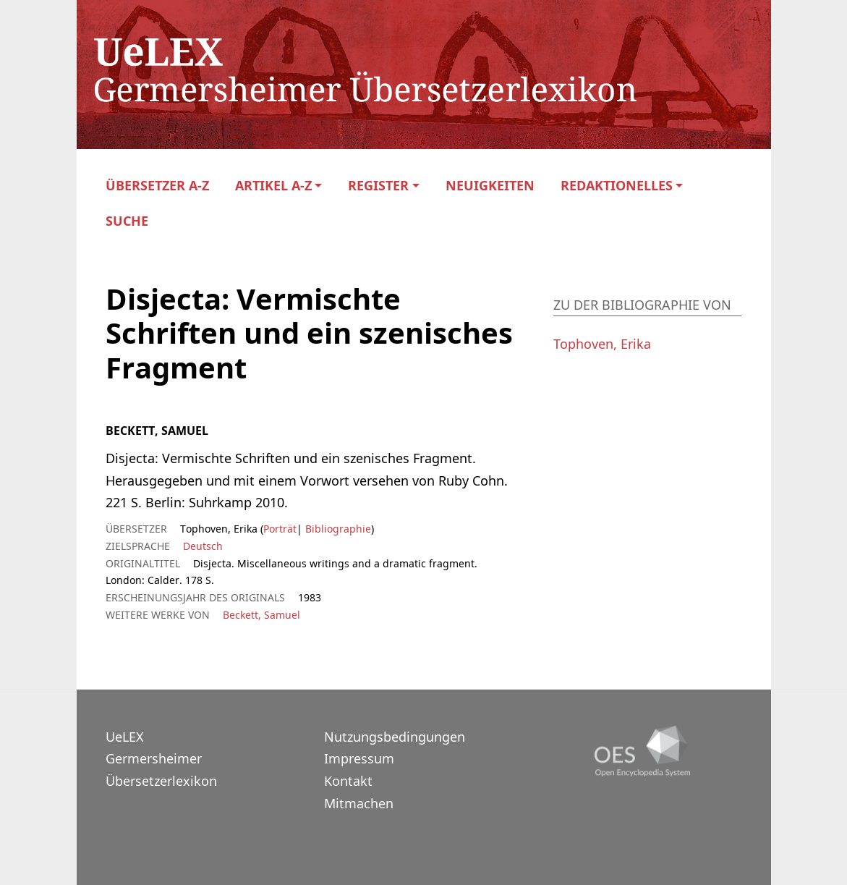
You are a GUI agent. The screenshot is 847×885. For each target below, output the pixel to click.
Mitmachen (358, 803)
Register (378, 186)
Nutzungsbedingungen (394, 736)
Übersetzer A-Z (157, 186)
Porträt (280, 528)
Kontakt (348, 780)
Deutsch (203, 546)
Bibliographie (336, 528)
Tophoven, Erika (602, 343)
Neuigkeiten (490, 186)
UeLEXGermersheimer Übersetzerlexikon (161, 758)
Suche (127, 221)
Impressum (359, 758)
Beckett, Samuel (261, 615)
